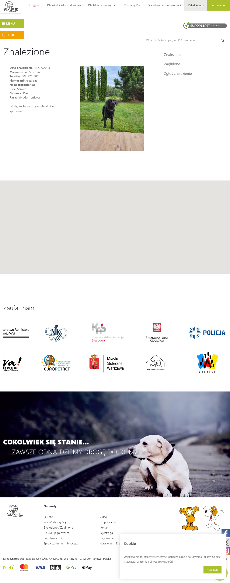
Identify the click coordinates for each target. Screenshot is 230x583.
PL (34, 5)
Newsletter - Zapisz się (114, 543)
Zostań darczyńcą (55, 522)
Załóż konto (195, 5)
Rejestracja (106, 533)
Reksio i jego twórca (56, 533)
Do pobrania (108, 522)
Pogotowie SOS (53, 538)
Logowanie (107, 538)
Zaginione (172, 63)
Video (103, 517)
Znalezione (173, 54)
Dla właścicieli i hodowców (64, 5)
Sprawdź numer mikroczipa (61, 543)
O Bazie (48, 517)
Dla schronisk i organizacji (164, 5)
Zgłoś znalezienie (178, 73)
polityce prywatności (160, 561)
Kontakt (104, 527)
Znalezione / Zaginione (58, 527)
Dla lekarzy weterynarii (102, 5)
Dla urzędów (132, 5)
